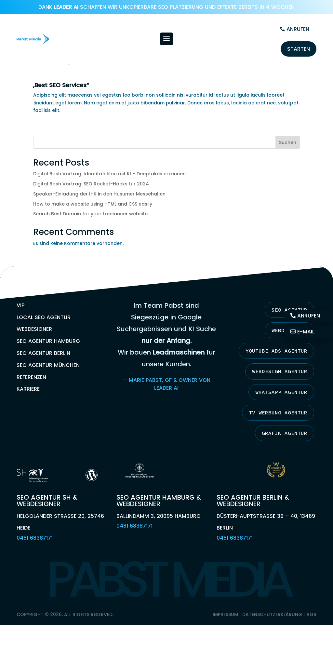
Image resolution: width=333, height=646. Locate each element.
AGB (311, 614)
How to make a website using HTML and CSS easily (92, 204)
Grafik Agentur (284, 433)
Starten (298, 49)
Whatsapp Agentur (281, 392)
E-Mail (305, 332)
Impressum (225, 614)
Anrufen (297, 29)
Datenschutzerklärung (272, 614)
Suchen (287, 142)
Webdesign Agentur (279, 371)
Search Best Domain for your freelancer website (90, 213)
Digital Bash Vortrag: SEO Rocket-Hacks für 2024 (91, 184)
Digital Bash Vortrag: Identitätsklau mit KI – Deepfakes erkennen (109, 173)
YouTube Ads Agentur (276, 350)
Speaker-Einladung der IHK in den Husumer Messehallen (99, 194)
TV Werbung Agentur (278, 412)
